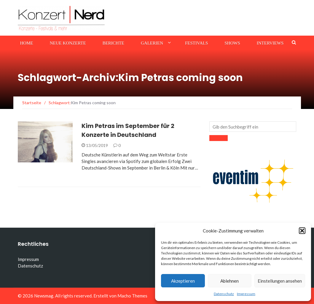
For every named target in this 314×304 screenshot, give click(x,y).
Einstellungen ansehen (280, 281)
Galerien (152, 43)
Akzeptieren (183, 281)
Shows (232, 43)
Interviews (270, 43)
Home (26, 43)
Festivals (196, 43)
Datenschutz (224, 294)
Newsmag (43, 295)
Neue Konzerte (68, 43)
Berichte (113, 43)
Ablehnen (229, 281)
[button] (302, 231)
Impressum (246, 294)
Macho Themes (132, 295)
